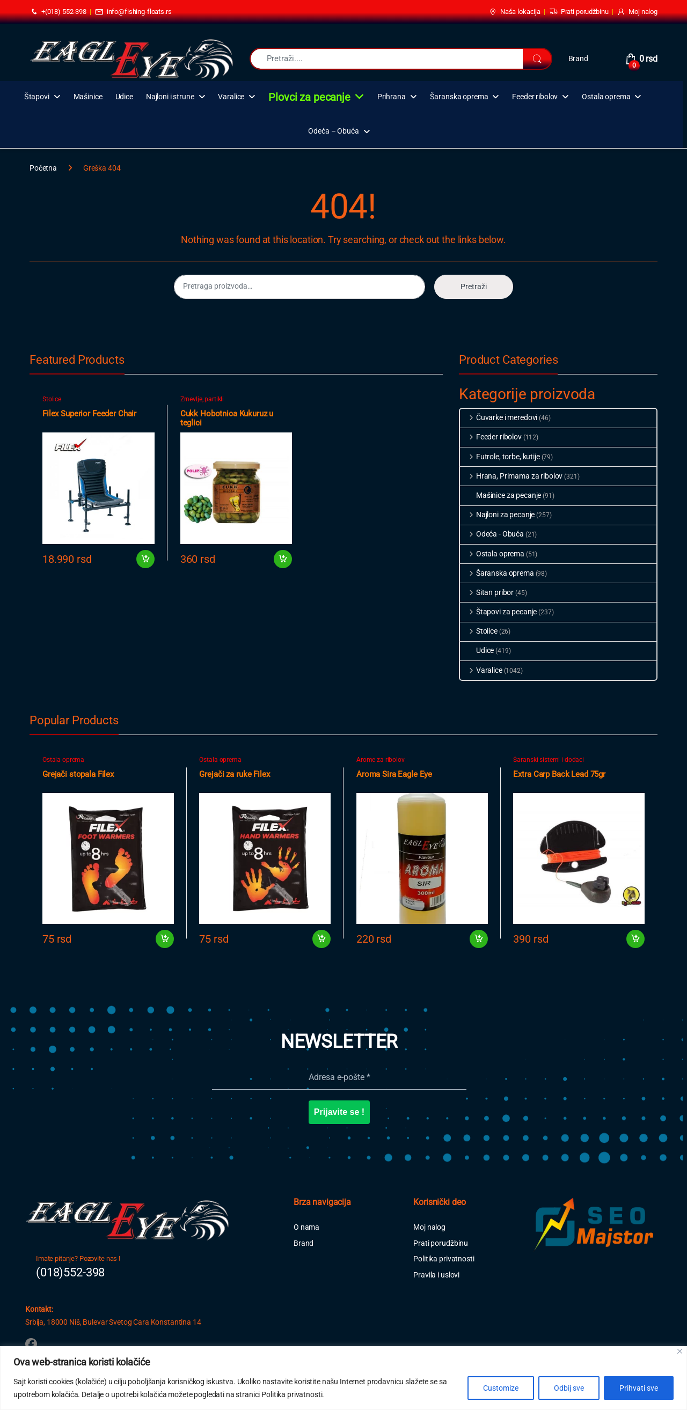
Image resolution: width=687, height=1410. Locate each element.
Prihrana (391, 96)
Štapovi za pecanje (498, 611)
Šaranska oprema (459, 96)
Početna (43, 168)
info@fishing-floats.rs (133, 12)
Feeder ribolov (535, 96)
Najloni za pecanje (497, 514)
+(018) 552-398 (58, 12)
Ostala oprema (606, 96)
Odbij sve (569, 1388)
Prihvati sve (638, 1388)
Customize (500, 1388)
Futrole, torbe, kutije (500, 456)
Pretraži (474, 286)
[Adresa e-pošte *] (339, 1077)
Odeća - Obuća (492, 534)
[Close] (679, 1351)
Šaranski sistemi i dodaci (548, 759)
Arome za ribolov (380, 759)
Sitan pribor (487, 592)
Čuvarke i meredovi (498, 417)
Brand (578, 58)
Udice (124, 96)
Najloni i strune (170, 96)
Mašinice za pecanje (500, 495)
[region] (343, 1378)
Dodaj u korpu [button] (145, 559)
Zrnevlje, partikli (202, 399)
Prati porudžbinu (579, 12)
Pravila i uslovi (436, 1275)
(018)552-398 (70, 1272)
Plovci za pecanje (309, 97)
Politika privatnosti (443, 1258)
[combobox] (386, 59)
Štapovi (36, 96)
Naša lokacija (514, 12)
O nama (306, 1227)
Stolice (51, 399)
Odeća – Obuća (333, 131)
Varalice (231, 96)
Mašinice (88, 96)
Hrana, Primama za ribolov (511, 476)
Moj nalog (637, 12)
